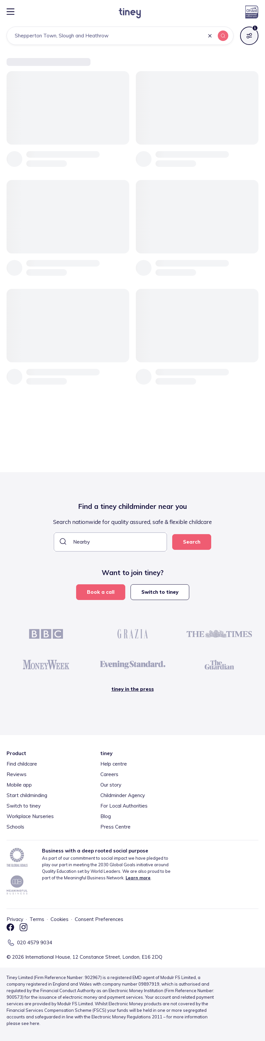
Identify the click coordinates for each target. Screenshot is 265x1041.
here (34, 1023)
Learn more (138, 877)
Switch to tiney (159, 592)
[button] (210, 36)
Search (191, 542)
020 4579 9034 (34, 942)
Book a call (100, 592)
